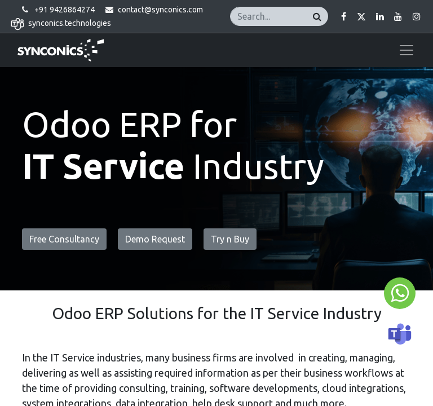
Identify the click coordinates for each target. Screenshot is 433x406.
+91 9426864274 (64, 9)
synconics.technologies (69, 23)
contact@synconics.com (160, 9)
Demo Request (155, 239)
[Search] (317, 16)
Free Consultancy (64, 239)
